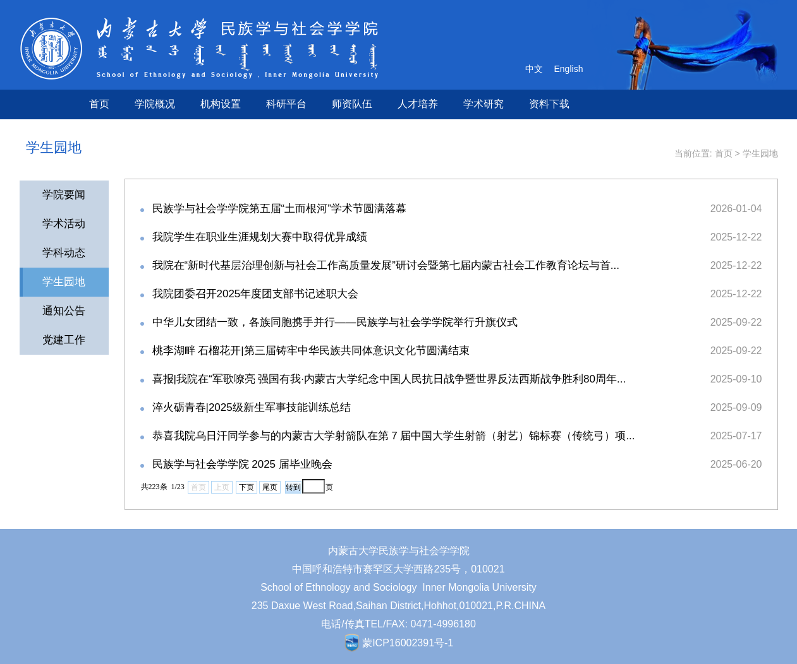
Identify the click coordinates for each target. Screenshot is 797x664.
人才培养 (418, 103)
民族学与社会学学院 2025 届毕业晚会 (242, 464)
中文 (534, 69)
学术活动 (63, 224)
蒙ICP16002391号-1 (407, 642)
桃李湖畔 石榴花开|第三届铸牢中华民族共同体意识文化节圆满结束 (311, 351)
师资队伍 (352, 103)
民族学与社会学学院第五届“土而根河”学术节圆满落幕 (279, 209)
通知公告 (63, 311)
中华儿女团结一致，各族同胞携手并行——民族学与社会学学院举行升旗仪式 (335, 322)
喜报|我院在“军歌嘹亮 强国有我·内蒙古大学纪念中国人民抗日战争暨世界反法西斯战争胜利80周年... (389, 379)
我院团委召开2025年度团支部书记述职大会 (255, 294)
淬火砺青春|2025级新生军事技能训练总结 (251, 407)
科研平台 (286, 103)
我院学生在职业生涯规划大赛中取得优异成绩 (259, 237)
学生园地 (760, 153)
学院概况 (155, 103)
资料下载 (549, 103)
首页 (99, 103)
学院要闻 (63, 195)
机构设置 (220, 103)
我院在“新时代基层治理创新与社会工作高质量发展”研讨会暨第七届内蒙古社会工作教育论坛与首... (386, 265)
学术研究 (483, 103)
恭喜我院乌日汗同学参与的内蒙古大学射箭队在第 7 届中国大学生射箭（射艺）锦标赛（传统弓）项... (393, 436)
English (568, 69)
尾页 (269, 487)
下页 (246, 487)
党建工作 (63, 340)
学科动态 (63, 253)
